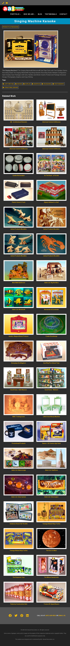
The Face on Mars (51, 550)
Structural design (10, 87)
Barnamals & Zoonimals (51, 309)
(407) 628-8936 (50, 615)
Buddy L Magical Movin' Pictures (18, 336)
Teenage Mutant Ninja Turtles (51, 523)
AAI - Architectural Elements (18, 122)
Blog (40, 14)
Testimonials (51, 14)
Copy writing (8, 84)
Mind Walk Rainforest (18, 282)
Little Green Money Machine (51, 416)
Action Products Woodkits (19, 229)
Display (26, 84)
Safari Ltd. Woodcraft (18, 309)
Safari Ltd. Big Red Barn (51, 282)
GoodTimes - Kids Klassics (18, 389)
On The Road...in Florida (51, 175)
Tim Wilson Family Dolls (51, 577)
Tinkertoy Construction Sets (18, 604)
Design (18, 84)
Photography (58, 84)
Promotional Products (19, 443)
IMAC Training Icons (18, 416)
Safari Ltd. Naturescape (18, 470)
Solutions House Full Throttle (19, 523)
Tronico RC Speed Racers (51, 604)
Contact (63, 14)
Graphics (36, 84)
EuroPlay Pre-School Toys (51, 363)
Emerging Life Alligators (18, 363)
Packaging (46, 84)
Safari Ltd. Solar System (18, 497)
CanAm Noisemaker (19, 175)
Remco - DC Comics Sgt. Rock (51, 443)
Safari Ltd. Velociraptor (51, 497)
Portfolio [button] (15, 14)
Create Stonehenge (51, 336)
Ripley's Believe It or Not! (51, 202)
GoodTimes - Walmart (51, 389)
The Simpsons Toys (19, 577)
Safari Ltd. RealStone (51, 470)
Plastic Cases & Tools (18, 202)
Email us (62, 615)
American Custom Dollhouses (51, 122)
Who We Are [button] (29, 14)
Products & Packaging (11, 27)
